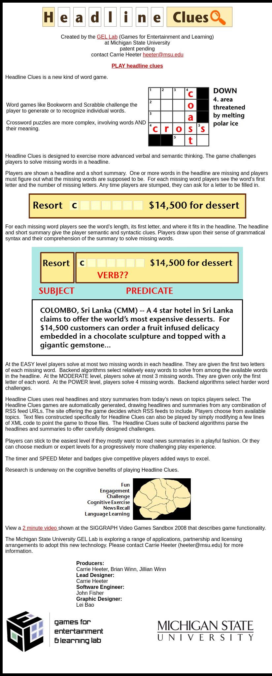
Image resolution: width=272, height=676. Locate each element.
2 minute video (40, 528)
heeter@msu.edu (163, 54)
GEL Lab (107, 37)
